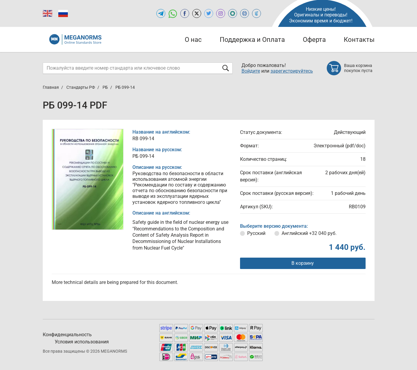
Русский (256, 233)
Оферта (314, 39)
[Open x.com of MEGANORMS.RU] (196, 13)
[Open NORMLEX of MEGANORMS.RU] (244, 13)
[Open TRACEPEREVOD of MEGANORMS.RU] (256, 13)
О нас (193, 39)
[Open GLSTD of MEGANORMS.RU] (232, 13)
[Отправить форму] (225, 68)
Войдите (251, 71)
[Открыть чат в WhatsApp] (172, 13)
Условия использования (82, 342)
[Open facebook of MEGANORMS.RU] (184, 13)
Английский (309, 233)
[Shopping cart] (351, 68)
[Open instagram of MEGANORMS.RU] (220, 13)
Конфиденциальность (67, 334)
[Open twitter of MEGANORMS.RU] (208, 13)
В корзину (302, 263)
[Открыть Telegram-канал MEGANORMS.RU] (160, 13)
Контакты (359, 39)
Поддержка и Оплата (252, 39)
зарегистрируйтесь (292, 71)
